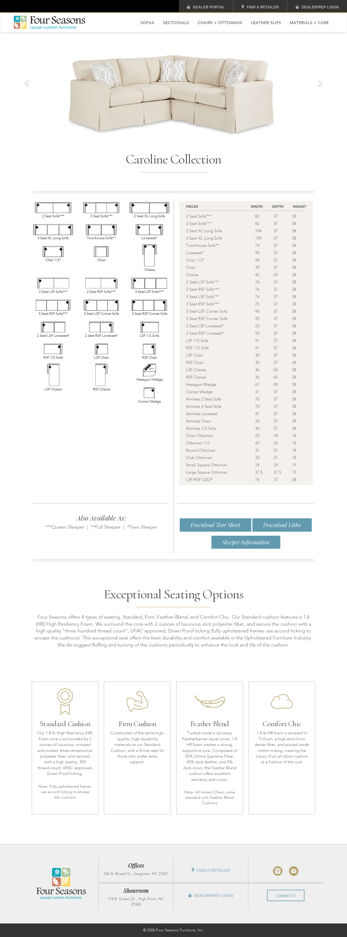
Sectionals (176, 23)
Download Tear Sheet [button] (215, 524)
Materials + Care (309, 23)
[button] (26, 81)
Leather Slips (266, 23)
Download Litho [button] (282, 524)
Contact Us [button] (286, 895)
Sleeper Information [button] (245, 542)
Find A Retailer (260, 7)
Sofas (147, 23)
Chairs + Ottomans (220, 23)
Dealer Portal (206, 7)
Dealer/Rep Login (317, 7)
